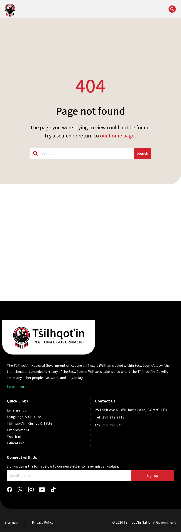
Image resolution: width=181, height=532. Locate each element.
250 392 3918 (113, 417)
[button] (36, 9)
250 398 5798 (113, 425)
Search (142, 153)
